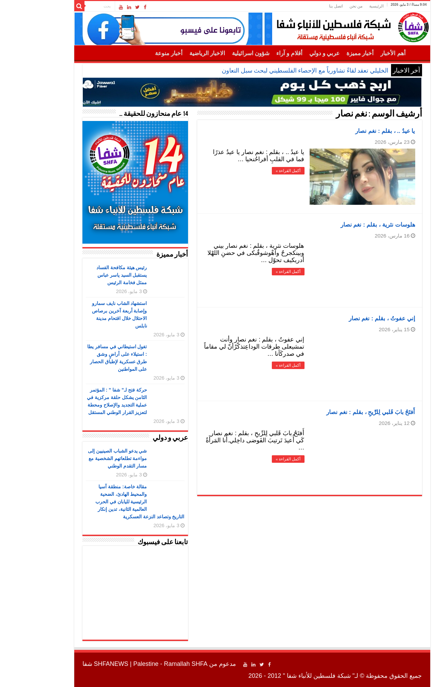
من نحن (321, 6)
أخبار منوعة (134, 53)
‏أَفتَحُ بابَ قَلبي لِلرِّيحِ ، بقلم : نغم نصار (336, 412)
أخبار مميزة (326, 53)
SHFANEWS (77, 663)
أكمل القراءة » (254, 170)
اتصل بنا (301, 6)
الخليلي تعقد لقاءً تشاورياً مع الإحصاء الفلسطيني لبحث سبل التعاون (271, 70)
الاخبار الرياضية (173, 53)
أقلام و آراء (255, 53)
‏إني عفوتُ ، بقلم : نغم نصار (348, 318)
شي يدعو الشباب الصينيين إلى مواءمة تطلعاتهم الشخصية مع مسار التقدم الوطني (83, 458)
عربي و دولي (290, 53)
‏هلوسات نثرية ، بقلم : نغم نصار (344, 225)
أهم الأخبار (358, 53)
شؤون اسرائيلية (216, 53)
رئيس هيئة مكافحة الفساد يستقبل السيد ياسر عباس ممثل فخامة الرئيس (87, 275)
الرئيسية (342, 6)
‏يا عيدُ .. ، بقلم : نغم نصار (351, 131)
